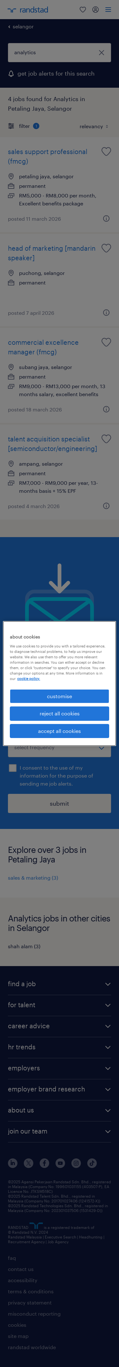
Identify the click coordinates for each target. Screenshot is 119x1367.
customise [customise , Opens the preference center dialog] (59, 696)
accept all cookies (59, 731)
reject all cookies (60, 713)
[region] (59, 683)
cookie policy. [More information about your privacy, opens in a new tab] (28, 678)
